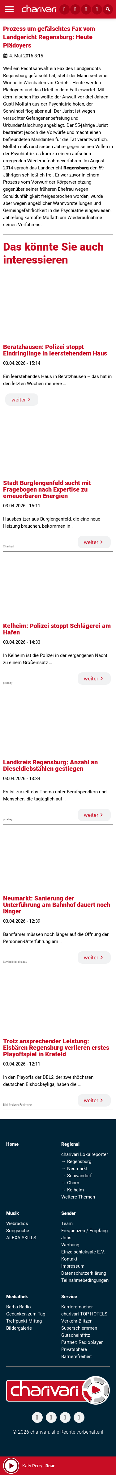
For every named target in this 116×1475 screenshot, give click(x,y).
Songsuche (17, 1230)
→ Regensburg (76, 1161)
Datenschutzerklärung (83, 1273)
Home (12, 1144)
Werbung (70, 1245)
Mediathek (17, 1296)
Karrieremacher (77, 1307)
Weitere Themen (78, 1197)
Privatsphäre (74, 1349)
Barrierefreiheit (76, 1356)
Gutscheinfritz (75, 1335)
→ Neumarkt (74, 1168)
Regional (70, 1144)
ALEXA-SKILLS (21, 1237)
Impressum (72, 1266)
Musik (12, 1213)
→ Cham (70, 1183)
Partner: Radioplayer (82, 1342)
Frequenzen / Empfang (84, 1230)
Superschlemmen (79, 1328)
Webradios (17, 1223)
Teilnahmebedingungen (85, 1280)
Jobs (66, 1237)
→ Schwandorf (76, 1175)
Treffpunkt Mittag (24, 1321)
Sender (68, 1213)
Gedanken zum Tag (25, 1314)
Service (69, 1296)
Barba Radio (18, 1307)
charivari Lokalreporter (84, 1154)
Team (67, 1223)
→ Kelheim (72, 1190)
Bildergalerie (19, 1328)
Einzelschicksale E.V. (83, 1252)
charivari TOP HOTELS (84, 1314)
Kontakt (69, 1259)
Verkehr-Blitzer (76, 1321)
